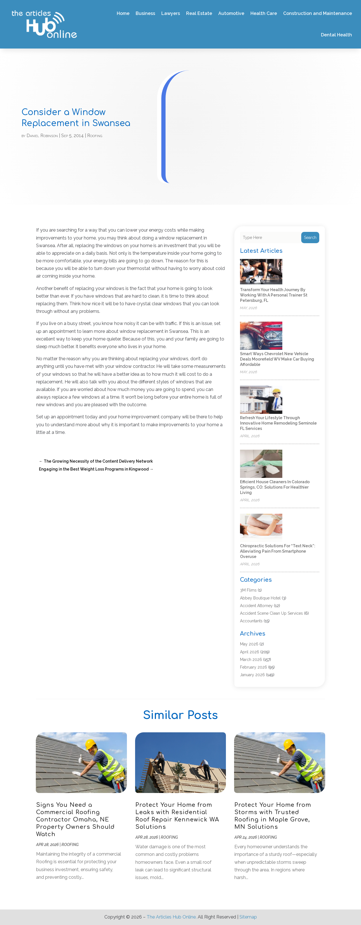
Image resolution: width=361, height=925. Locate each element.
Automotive (231, 13)
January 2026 (252, 675)
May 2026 (249, 644)
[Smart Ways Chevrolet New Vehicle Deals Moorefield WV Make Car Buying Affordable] (261, 336)
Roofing (94, 135)
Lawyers (170, 13)
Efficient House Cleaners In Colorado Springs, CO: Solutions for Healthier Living (275, 487)
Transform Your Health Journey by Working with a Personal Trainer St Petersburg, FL (273, 295)
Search (310, 237)
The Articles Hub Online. (172, 917)
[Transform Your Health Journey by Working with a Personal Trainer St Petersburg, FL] (261, 272)
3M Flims (248, 590)
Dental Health (336, 35)
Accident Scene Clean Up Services (271, 613)
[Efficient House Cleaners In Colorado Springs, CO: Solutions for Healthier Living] (261, 464)
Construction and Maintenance (317, 13)
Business (145, 13)
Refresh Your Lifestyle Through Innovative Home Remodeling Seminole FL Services (278, 423)
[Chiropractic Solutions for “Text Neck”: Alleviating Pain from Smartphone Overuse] (261, 528)
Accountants (251, 621)
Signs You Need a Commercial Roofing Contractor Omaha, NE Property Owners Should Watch (75, 820)
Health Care (263, 13)
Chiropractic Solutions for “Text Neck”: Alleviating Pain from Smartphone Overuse (277, 551)
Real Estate (199, 13)
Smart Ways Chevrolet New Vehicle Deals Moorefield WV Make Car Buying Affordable (277, 359)
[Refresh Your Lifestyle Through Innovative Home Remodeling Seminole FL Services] (261, 400)
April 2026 (249, 652)
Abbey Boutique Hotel (260, 598)
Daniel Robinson (42, 135)
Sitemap (248, 917)
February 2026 (253, 667)
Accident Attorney (256, 605)
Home (123, 13)
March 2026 (251, 659)
